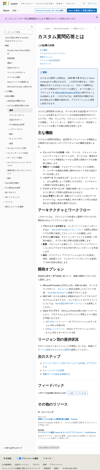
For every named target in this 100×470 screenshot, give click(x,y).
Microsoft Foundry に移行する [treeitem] (19, 86)
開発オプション (46, 57)
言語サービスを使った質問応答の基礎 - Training (57, 419)
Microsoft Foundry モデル (67, 92)
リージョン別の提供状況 (50, 60)
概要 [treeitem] (11, 110)
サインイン (92, 3)
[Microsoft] (5, 3)
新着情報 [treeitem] (11, 58)
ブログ (35, 464)
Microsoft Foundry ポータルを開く (50, 10)
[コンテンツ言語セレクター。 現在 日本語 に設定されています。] (7, 458)
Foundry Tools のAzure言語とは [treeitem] (19, 52)
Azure (47, 28)
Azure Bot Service (55, 292)
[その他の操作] (95, 29)
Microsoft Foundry (61, 28)
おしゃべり (63, 288)
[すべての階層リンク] (40, 29)
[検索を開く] (84, 3)
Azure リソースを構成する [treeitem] (18, 82)
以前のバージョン (22, 464)
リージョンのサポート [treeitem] (16, 72)
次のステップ (45, 63)
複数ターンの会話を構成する (56, 374)
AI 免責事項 (7, 464)
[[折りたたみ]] (32, 26)
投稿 (45, 464)
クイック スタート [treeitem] (16, 115)
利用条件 (47, 468)
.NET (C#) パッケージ (55, 321)
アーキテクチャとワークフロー (52, 53)
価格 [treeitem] (9, 63)
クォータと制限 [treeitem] (13, 77)
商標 (56, 468)
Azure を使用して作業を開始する (81, 10)
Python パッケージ (54, 328)
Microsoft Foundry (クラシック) (66, 229)
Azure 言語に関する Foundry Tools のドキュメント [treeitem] (16, 39)
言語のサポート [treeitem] (13, 67)
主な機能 (43, 50)
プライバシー (55, 464)
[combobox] (18, 32)
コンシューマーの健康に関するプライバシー (20, 468)
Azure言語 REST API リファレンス (70, 303)
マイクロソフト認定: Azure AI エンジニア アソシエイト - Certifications (67, 432)
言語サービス (78, 28)
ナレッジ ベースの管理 (53, 370)
